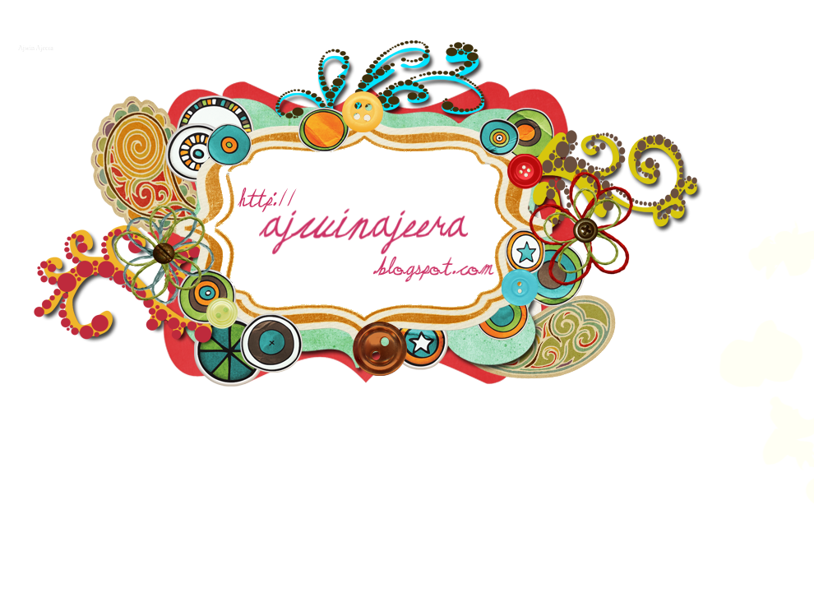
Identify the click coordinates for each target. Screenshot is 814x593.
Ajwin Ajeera (34, 46)
